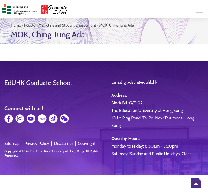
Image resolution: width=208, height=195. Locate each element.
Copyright (87, 143)
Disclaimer (63, 143)
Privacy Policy (36, 143)
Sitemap (12, 143)
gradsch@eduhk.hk (140, 82)
